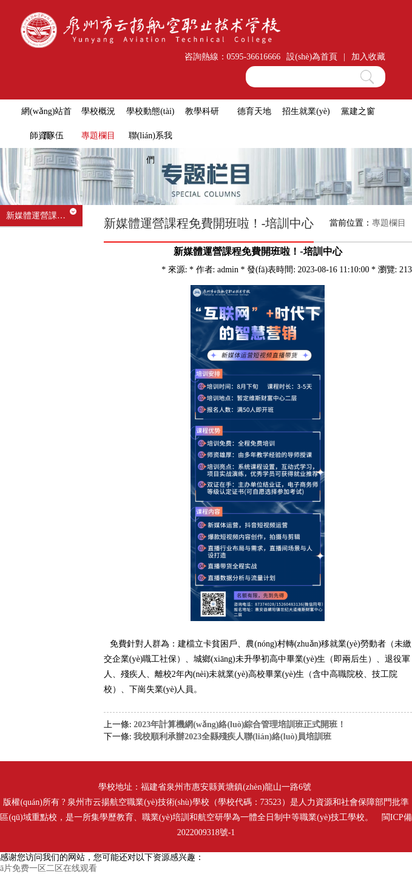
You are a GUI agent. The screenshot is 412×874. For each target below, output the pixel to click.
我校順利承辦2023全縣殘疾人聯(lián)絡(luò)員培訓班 (232, 736)
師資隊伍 (47, 135)
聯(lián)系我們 (150, 147)
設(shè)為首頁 (311, 56)
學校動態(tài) (150, 111)
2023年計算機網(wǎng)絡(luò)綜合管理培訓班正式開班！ (239, 724)
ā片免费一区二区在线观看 (48, 868)
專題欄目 (98, 135)
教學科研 (202, 111)
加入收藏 (368, 56)
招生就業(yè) (306, 111)
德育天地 (254, 111)
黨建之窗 (358, 111)
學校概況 (98, 111)
